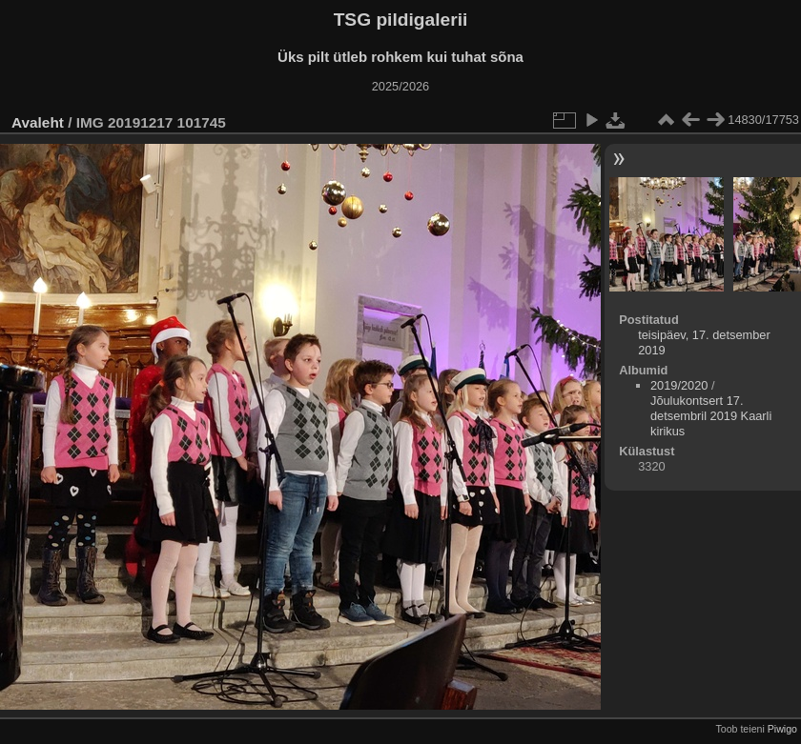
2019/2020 (679, 385)
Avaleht (37, 122)
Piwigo (782, 728)
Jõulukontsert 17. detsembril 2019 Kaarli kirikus (710, 415)
